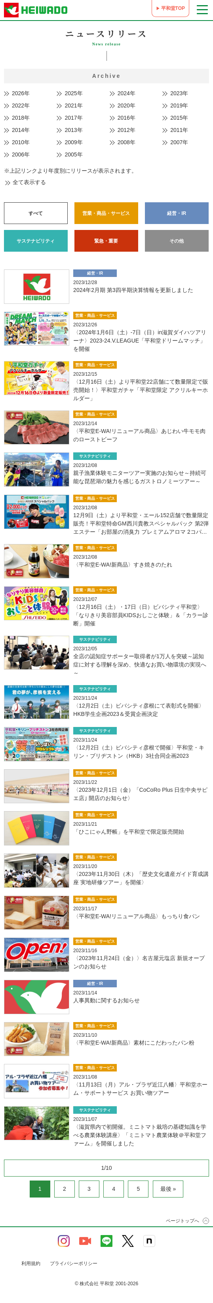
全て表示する (29, 182)
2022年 (21, 105)
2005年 (73, 154)
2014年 (21, 130)
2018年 (21, 118)
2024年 (126, 93)
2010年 (21, 142)
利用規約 (30, 1263)
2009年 (73, 142)
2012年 (126, 130)
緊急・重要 (106, 241)
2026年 (21, 93)
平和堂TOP (173, 8)
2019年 (179, 105)
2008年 (126, 142)
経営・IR (176, 213)
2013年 (73, 130)
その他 (176, 241)
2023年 (179, 93)
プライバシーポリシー (73, 1263)
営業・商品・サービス (106, 213)
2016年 (126, 118)
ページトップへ (182, 1221)
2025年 (73, 93)
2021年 (73, 105)
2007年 (179, 142)
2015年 (179, 118)
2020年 (126, 105)
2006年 (21, 154)
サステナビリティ (36, 241)
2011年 (179, 130)
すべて (36, 213)
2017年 (73, 118)
